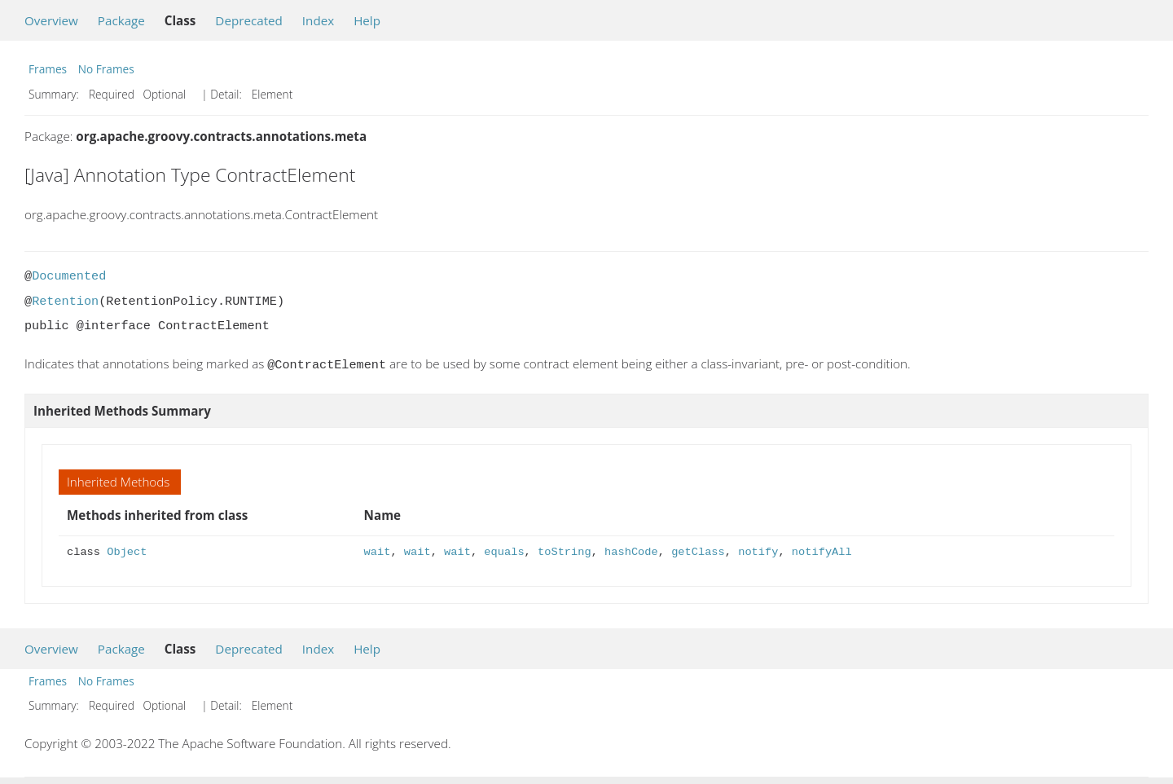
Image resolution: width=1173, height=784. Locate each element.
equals (504, 550)
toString (564, 550)
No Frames (106, 69)
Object (127, 550)
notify (758, 550)
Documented (69, 276)
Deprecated (249, 20)
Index (318, 20)
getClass (698, 550)
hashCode (631, 550)
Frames (48, 69)
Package (121, 20)
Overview (51, 20)
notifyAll (822, 550)
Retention (65, 301)
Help (367, 20)
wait (377, 550)
